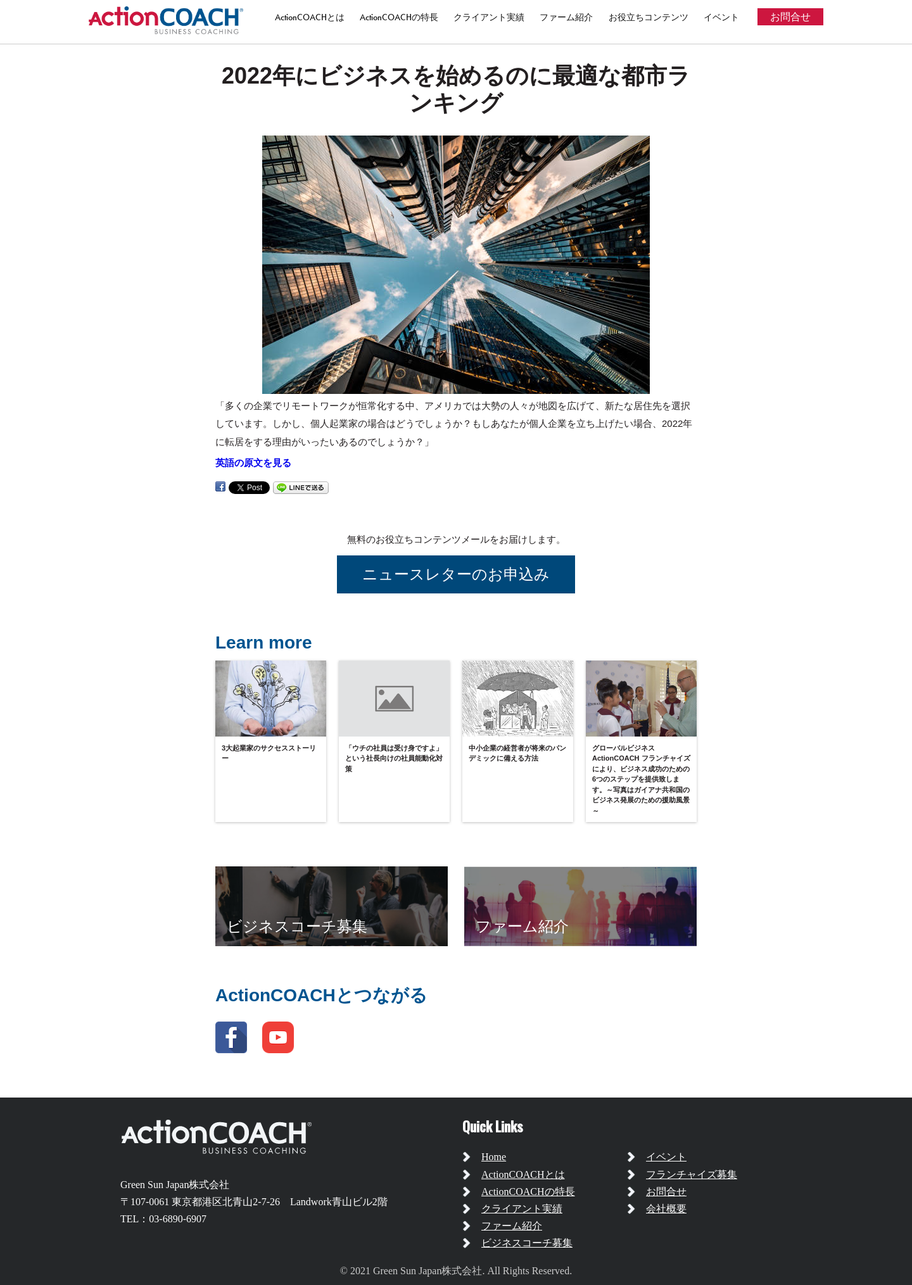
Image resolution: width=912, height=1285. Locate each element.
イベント (721, 17)
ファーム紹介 (566, 17)
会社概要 (666, 1208)
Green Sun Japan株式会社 (174, 1184)
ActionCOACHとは (310, 17)
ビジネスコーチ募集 (527, 1243)
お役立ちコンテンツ (648, 17)
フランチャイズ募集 (691, 1174)
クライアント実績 (488, 17)
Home (493, 1156)
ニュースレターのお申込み (456, 574)
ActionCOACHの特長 (399, 17)
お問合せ (790, 16)
